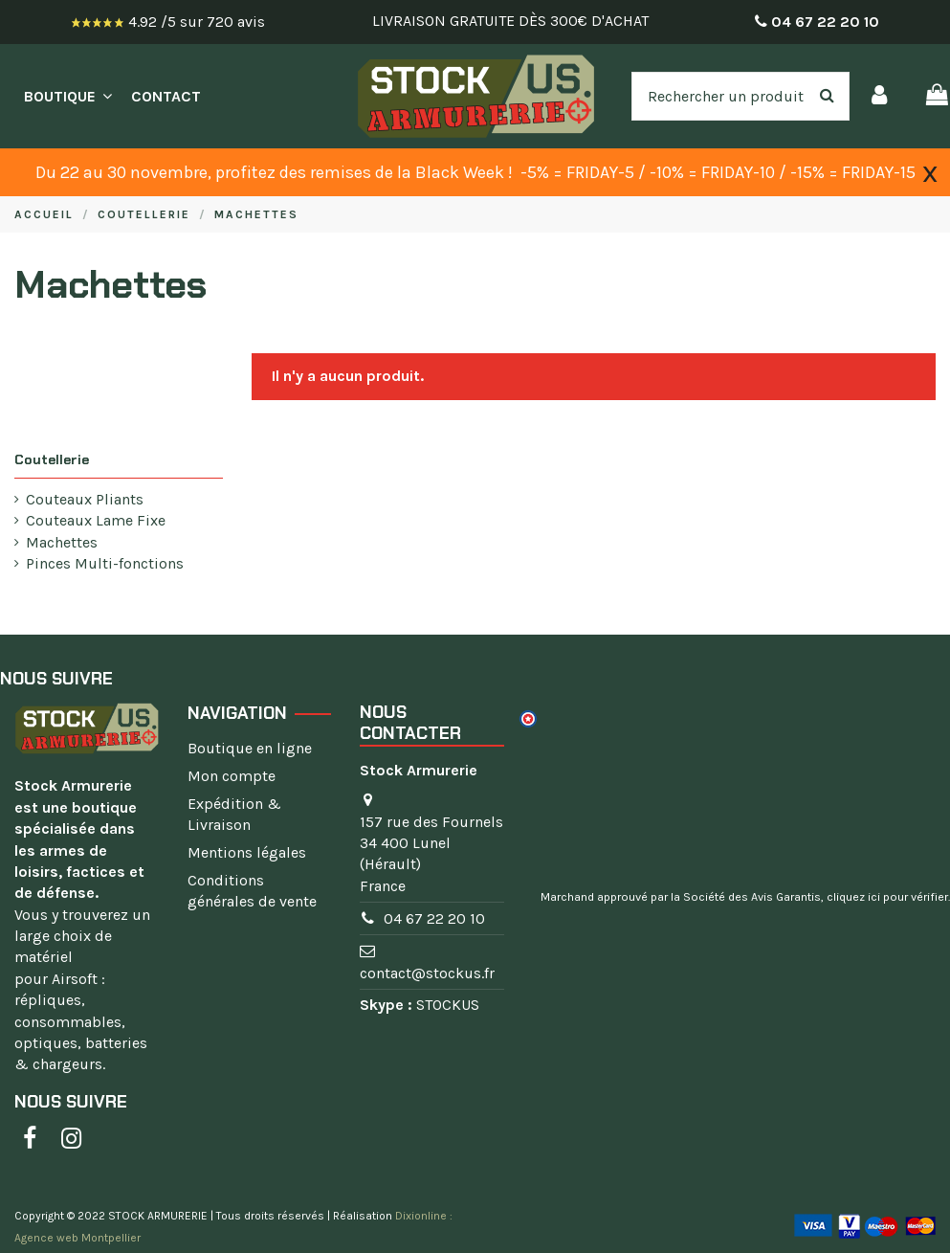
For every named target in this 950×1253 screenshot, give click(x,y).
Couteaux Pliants (85, 499)
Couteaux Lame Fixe (96, 520)
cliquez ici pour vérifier (887, 897)
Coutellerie (51, 459)
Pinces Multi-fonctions (105, 563)
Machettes (62, 542)
